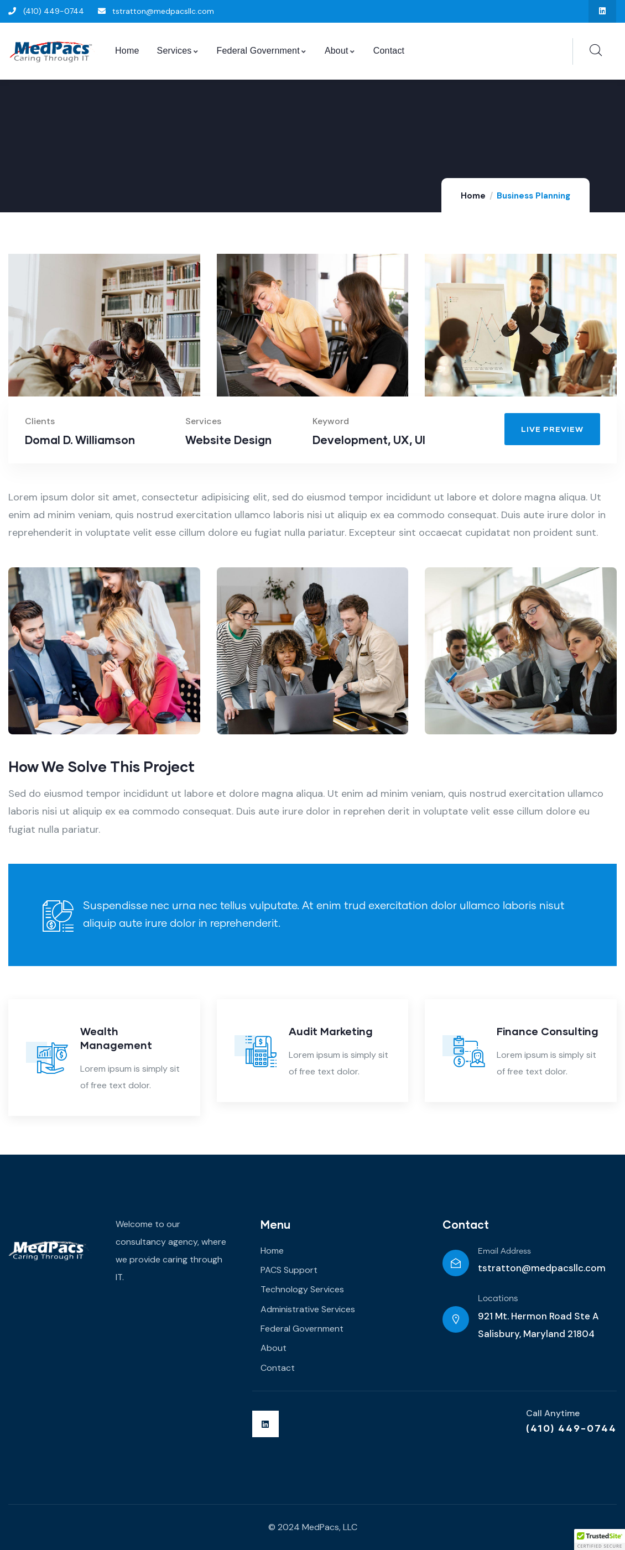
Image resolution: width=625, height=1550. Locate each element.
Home (473, 195)
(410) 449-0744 (571, 1428)
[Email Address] (455, 1263)
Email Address (504, 1251)
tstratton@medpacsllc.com (542, 1268)
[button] (599, 1539)
